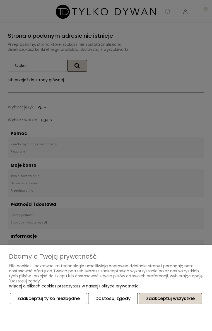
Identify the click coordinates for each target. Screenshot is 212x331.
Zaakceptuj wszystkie (170, 298)
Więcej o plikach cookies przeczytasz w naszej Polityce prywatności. (74, 286)
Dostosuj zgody (113, 298)
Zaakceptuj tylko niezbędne (48, 298)
